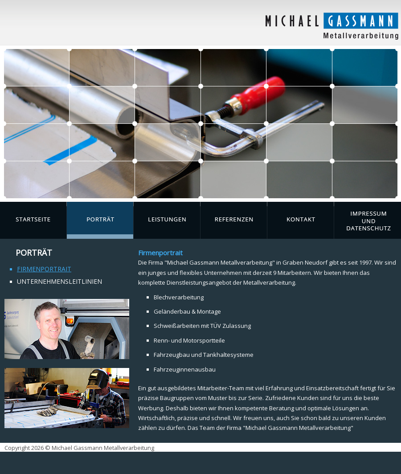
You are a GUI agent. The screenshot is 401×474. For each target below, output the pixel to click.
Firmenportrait (44, 269)
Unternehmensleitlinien (59, 281)
